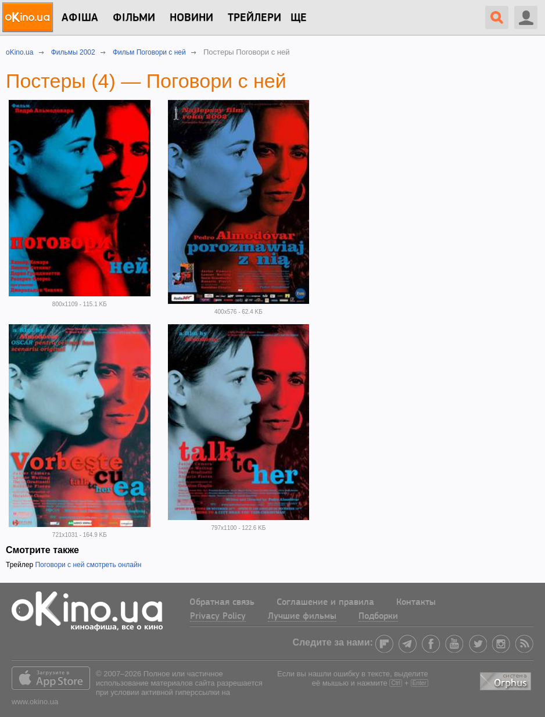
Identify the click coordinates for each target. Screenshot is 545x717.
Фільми (134, 18)
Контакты (416, 602)
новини (191, 18)
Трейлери (254, 18)
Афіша (80, 18)
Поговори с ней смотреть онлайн (88, 565)
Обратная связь (221, 602)
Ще (299, 18)
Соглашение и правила (325, 602)
